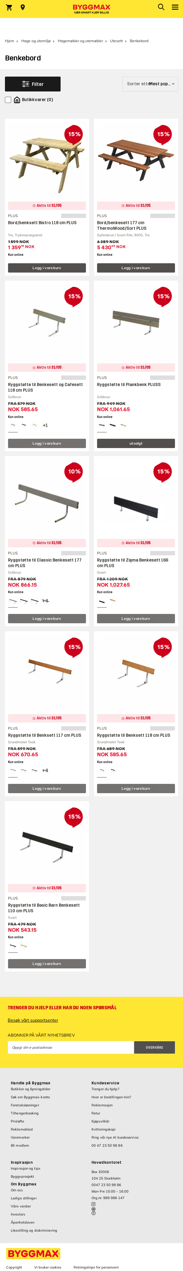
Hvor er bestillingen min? (111, 1097)
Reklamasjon (102, 1105)
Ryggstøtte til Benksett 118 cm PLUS (133, 735)
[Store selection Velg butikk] (22, 7)
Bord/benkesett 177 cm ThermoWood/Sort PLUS (122, 225)
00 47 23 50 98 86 (107, 1145)
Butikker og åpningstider (30, 1089)
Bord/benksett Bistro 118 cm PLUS (42, 222)
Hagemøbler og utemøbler (80, 40)
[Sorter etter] (150, 84)
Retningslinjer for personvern (96, 1267)
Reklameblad (22, 1129)
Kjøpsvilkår (100, 1121)
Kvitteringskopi (104, 1129)
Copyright (14, 1267)
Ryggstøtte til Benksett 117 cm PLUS (44, 735)
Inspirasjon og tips (25, 1168)
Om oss (17, 1190)
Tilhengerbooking (25, 1113)
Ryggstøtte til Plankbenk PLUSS (129, 384)
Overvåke (154, 1048)
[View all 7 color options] (45, 601)
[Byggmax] (91, 9)
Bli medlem (20, 1145)
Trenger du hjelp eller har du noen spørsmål (62, 1008)
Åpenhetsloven (22, 1222)
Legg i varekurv (47, 267)
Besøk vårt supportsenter (33, 1020)
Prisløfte (17, 1121)
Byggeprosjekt (22, 1176)
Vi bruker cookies (47, 1267)
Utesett (116, 40)
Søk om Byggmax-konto (30, 1097)
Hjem (9, 40)
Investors (18, 1214)
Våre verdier (21, 1206)
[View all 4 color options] (45, 425)
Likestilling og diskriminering (34, 1230)
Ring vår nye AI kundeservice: (115, 1137)
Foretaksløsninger (25, 1105)
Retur (96, 1113)
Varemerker (20, 1137)
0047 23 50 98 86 (106, 1185)
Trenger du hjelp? (105, 1089)
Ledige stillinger (24, 1198)
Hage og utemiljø (36, 40)
